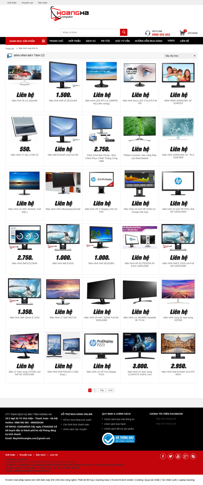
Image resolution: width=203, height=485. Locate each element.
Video (171, 40)
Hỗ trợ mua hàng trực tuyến (77, 419)
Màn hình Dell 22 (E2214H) (63, 100)
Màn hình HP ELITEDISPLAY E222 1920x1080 (140, 264)
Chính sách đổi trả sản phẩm (119, 428)
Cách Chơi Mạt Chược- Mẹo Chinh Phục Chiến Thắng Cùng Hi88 (101, 158)
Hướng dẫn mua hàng (148, 41)
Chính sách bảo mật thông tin (119, 419)
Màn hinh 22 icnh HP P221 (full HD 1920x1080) (178, 210)
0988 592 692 (161, 34)
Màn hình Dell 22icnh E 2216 (24, 317)
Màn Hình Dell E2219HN (24, 263)
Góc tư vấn (122, 41)
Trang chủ (56, 41)
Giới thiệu (11, 2)
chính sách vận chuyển (75, 429)
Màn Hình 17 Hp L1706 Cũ (24, 155)
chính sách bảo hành (115, 424)
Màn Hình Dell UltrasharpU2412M (63, 209)
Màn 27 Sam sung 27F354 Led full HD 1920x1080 (24, 373)
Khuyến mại (27, 2)
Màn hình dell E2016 (62, 263)
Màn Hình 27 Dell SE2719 (63, 317)
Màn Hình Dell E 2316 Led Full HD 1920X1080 (178, 264)
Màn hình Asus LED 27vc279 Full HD (140, 102)
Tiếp (102, 390)
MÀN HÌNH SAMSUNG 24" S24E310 (178, 102)
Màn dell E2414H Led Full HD (63, 155)
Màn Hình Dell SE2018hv (101, 263)
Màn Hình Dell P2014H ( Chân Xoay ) (63, 373)
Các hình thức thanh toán (76, 424)
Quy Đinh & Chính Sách (116, 414)
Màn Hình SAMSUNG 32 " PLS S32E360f (178, 156)
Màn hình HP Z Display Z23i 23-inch (101, 210)
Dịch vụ (91, 41)
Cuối (110, 390)
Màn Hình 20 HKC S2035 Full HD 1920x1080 (101, 318)
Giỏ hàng (191, 32)
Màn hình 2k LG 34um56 (24, 100)
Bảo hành (42, 2)
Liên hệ (184, 41)
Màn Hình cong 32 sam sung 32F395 (178, 318)
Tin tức (105, 41)
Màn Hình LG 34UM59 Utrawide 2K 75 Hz (139, 318)
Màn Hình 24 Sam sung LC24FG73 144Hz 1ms (140, 373)
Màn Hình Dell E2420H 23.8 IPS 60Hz (178, 373)
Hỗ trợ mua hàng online (77, 414)
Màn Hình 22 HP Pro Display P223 (101, 373)
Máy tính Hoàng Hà (166, 418)
